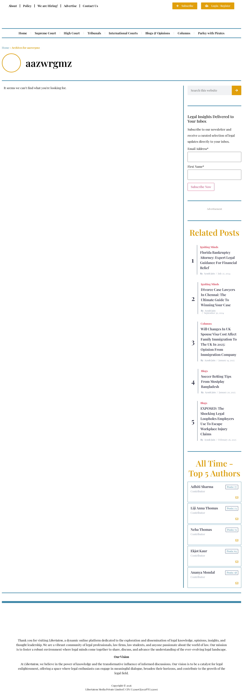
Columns (184, 33)
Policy (27, 6)
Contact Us (90, 6)
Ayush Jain (209, 273)
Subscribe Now (201, 187)
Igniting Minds (209, 247)
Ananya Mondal (203, 572)
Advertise (70, 6)
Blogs (204, 371)
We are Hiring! (48, 6)
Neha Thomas (201, 529)
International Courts (123, 33)
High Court (72, 33)
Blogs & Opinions (157, 33)
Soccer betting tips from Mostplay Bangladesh (216, 381)
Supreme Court (45, 33)
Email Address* (198, 148)
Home (23, 33)
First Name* (196, 166)
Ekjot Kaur (199, 551)
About (13, 6)
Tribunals (94, 33)
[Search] (236, 90)
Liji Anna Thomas (204, 508)
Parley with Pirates (211, 33)
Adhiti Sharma (202, 486)
